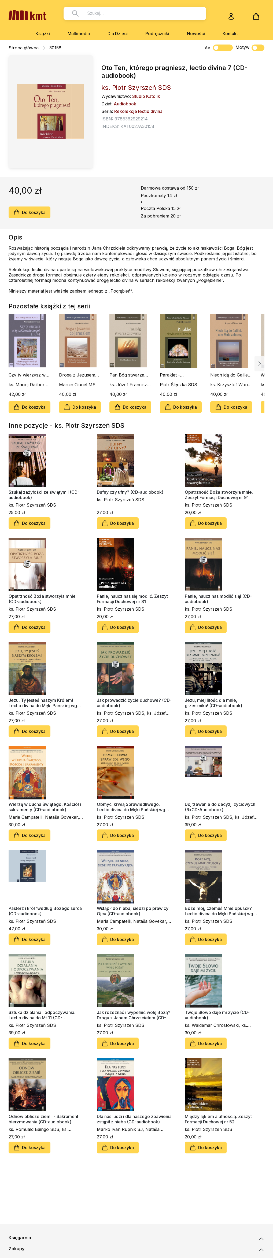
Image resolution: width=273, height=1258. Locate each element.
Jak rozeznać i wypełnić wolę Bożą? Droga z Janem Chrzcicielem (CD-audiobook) (133, 1015)
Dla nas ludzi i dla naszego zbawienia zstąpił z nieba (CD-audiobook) (134, 1119)
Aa (207, 47)
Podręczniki (157, 33)
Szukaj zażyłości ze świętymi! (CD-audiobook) (44, 494)
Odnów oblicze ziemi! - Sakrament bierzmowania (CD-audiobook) (43, 1119)
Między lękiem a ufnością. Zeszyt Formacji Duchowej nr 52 (218, 1119)
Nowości (196, 33)
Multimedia (79, 33)
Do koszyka (29, 212)
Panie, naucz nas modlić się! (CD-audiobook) (218, 598)
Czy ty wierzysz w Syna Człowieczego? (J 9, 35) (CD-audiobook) (29, 375)
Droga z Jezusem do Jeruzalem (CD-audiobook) (78, 375)
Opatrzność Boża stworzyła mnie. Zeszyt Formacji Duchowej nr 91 (219, 494)
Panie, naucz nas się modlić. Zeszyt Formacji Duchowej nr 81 (132, 598)
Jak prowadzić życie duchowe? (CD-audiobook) (134, 703)
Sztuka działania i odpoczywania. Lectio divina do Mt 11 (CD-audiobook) (42, 1015)
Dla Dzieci (118, 33)
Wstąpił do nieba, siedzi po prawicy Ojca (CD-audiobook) (132, 911)
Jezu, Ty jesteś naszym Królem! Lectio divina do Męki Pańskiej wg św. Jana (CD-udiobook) (43, 703)
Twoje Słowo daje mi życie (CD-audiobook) (217, 1015)
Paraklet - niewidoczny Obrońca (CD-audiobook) (174, 375)
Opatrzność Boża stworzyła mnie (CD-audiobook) (42, 598)
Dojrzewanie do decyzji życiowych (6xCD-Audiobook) (220, 807)
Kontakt (230, 33)
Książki (42, 33)
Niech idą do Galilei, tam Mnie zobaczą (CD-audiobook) (230, 375)
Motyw (249, 48)
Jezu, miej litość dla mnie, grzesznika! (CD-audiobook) (213, 703)
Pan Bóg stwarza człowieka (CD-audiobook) (126, 375)
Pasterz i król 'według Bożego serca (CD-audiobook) (45, 911)
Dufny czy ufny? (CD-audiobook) (130, 492)
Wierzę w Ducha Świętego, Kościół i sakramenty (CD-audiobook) (45, 807)
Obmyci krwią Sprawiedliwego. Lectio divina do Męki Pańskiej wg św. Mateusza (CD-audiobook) (131, 807)
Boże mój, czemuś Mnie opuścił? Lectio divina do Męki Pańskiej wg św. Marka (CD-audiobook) (219, 911)
